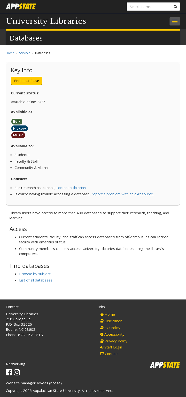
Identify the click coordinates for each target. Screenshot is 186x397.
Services (24, 53)
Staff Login (111, 347)
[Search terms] (149, 6)
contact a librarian (71, 187)
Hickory (19, 128)
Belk (17, 121)
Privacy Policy (113, 341)
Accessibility (112, 334)
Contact (109, 353)
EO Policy (110, 327)
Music (18, 135)
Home (10, 53)
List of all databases (36, 280)
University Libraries (46, 21)
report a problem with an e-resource (122, 193)
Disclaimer (111, 320)
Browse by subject (35, 273)
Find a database (26, 80)
